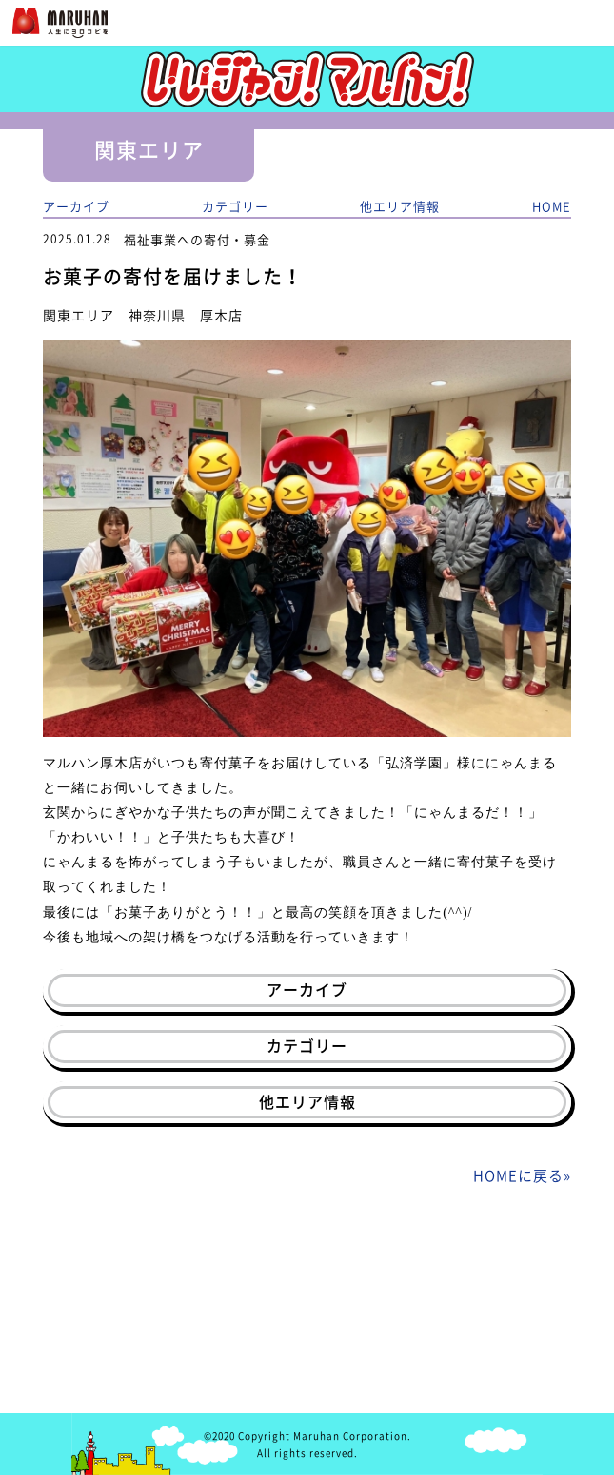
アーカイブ (76, 206)
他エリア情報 (400, 206)
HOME (551, 206)
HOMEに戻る (518, 1175)
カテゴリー (235, 206)
